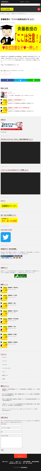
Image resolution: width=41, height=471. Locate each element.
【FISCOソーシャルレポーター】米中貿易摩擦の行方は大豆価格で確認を (17, 404)
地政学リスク (5, 375)
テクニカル (4, 364)
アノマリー (4, 361)
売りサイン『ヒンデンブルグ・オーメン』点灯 (12, 409)
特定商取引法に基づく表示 (15, 463)
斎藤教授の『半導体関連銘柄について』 (17, 100)
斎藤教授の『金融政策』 (13, 342)
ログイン (5, 73)
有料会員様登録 (26, 461)
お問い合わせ (5, 461)
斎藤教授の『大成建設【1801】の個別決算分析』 (19, 107)
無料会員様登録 (35, 461)
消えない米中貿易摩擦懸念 (7, 394)
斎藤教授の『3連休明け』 (13, 287)
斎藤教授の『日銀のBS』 (13, 311)
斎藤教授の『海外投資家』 (13, 318)
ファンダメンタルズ (6, 368)
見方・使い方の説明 (27, 463)
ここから (10, 92)
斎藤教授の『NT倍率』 (13, 295)
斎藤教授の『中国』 (12, 326)
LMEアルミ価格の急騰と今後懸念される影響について (13, 399)
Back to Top (20, 456)
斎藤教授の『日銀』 (12, 303)
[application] (20, 153)
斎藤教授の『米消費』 (12, 334)
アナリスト (4, 357)
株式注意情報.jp (24, 467)
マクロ (3, 371)
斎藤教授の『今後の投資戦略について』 (10, 389)
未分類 (13, 22)
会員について (18, 461)
